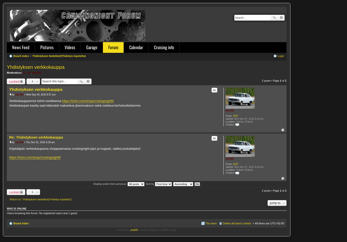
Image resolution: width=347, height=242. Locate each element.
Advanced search (281, 18)
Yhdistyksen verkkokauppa (36, 67)
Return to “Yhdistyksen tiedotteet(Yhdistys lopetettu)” (41, 199)
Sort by (159, 183)
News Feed (20, 47)
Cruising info (164, 47)
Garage (91, 47)
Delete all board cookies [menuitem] (237, 223)
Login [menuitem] (281, 56)
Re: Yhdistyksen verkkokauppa (36, 137)
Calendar (136, 47)
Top (282, 130)
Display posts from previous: (118, 183)
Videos (70, 47)
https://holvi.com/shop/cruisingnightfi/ (88, 101)
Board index (21, 223)
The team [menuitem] (211, 223)
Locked (14, 81)
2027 (235, 116)
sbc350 (36, 72)
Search (274, 18)
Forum (113, 47)
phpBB (134, 230)
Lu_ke (27, 72)
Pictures (47, 47)
